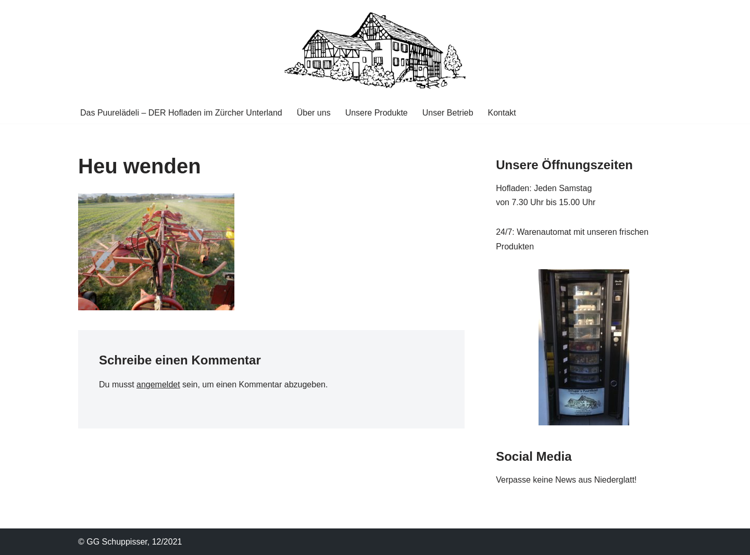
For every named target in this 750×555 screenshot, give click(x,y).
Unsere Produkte (376, 112)
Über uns (314, 112)
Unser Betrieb (447, 112)
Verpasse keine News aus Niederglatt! (566, 479)
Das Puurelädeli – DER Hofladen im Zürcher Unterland (181, 112)
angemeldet (158, 384)
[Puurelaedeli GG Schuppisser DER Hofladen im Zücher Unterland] (375, 50)
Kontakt (502, 112)
